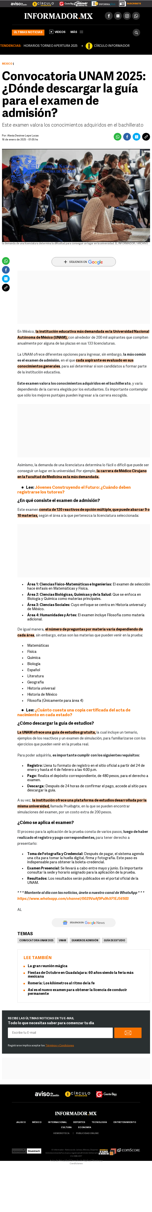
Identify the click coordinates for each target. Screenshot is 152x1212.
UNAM (62, 941)
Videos (57, 32)
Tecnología (99, 1122)
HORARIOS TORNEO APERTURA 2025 (50, 46)
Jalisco (21, 1122)
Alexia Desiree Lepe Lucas (23, 135)
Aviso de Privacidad (59, 1161)
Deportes (79, 1122)
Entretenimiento (125, 1122)
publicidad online (87, 1133)
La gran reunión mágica (48, 966)
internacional (57, 1122)
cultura (66, 1128)
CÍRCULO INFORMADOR (111, 46)
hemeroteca (61, 1133)
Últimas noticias (28, 32)
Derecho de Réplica (80, 1161)
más (76, 32)
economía (84, 1128)
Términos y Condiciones (59, 1045)
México (7, 64)
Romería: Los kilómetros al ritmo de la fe (61, 983)
